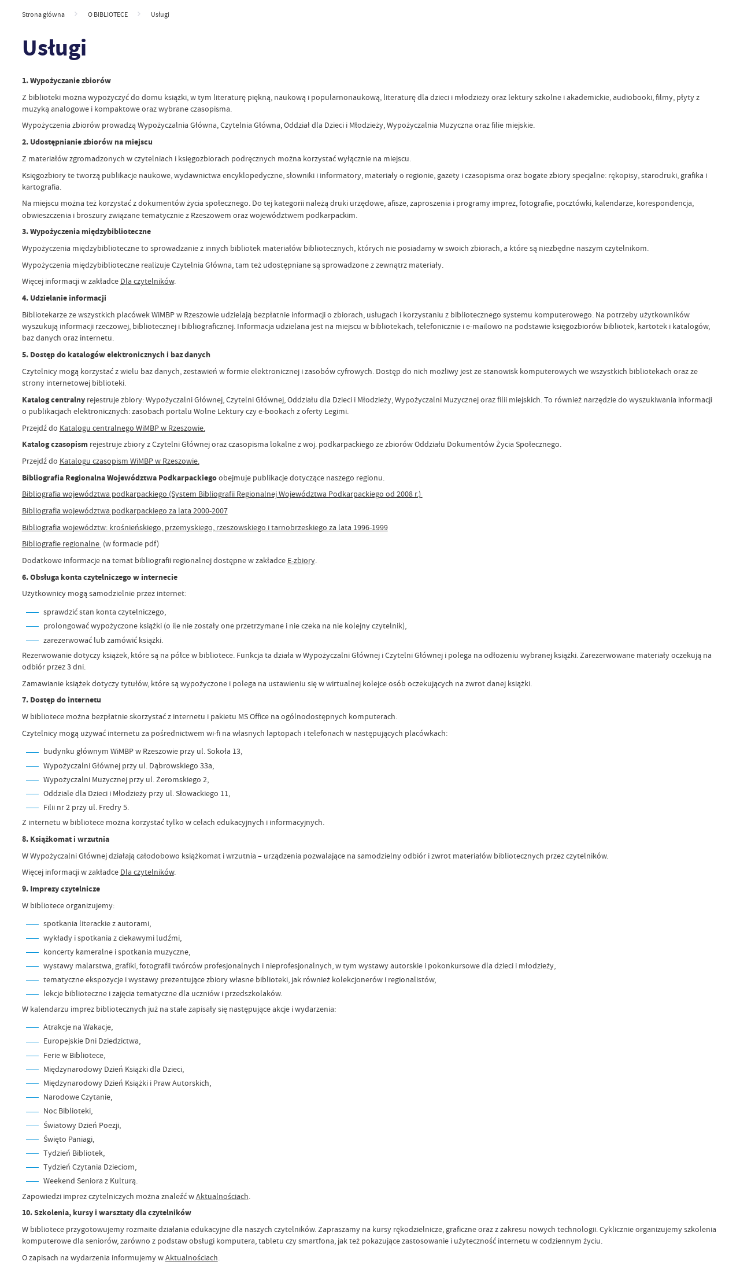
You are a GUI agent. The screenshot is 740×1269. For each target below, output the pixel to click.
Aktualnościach (222, 1196)
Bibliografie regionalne (61, 544)
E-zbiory (301, 560)
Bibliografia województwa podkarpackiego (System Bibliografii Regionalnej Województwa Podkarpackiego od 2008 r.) (222, 494)
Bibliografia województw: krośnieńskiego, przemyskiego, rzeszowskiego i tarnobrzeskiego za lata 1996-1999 (205, 527)
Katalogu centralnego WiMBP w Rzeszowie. (132, 428)
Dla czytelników (147, 281)
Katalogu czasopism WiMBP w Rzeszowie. (129, 461)
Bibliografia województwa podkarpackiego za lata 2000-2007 (125, 511)
